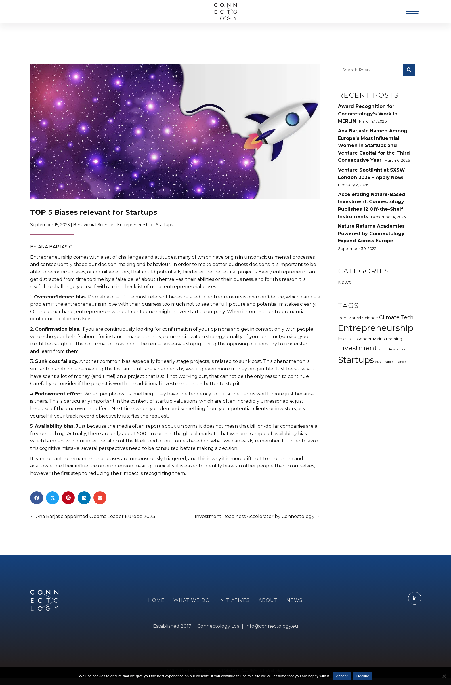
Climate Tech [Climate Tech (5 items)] (396, 317)
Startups (164, 224)
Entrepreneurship (134, 224)
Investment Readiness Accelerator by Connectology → (257, 516)
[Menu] (412, 11)
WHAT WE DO (191, 600)
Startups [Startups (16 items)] (356, 360)
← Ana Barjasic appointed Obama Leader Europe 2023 (92, 516)
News (344, 282)
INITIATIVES (234, 600)
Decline (362, 676)
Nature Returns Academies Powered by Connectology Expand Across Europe (371, 233)
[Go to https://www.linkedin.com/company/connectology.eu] (414, 598)
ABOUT (268, 600)
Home (156, 600)
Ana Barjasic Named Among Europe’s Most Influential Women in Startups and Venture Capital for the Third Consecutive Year (374, 145)
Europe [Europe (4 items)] (347, 338)
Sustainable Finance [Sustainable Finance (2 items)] (390, 362)
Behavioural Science (93, 224)
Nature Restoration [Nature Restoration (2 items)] (392, 349)
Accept (342, 676)
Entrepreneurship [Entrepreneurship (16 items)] (375, 328)
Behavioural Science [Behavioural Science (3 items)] (358, 317)
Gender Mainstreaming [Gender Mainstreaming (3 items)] (379, 338)
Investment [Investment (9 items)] (357, 348)
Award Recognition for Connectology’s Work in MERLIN (368, 114)
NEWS (294, 600)
